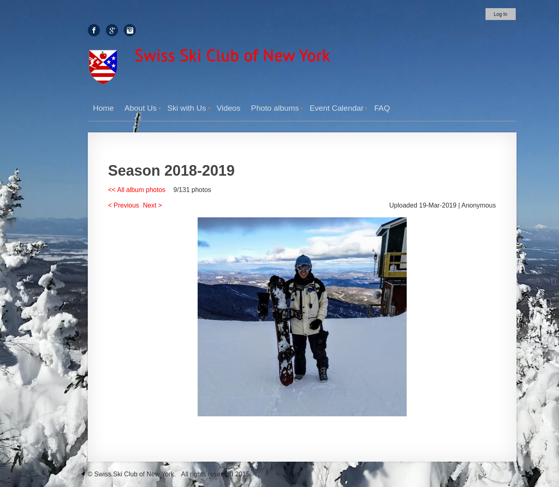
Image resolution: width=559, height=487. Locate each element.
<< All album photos (137, 189)
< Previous (123, 205)
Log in (500, 14)
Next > (152, 205)
